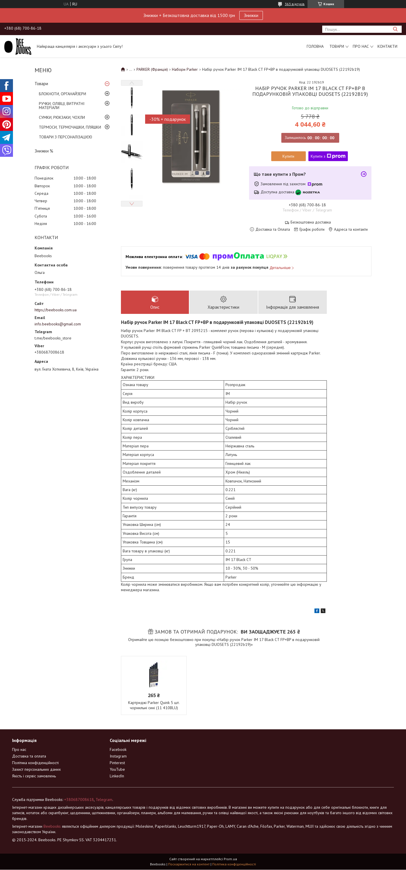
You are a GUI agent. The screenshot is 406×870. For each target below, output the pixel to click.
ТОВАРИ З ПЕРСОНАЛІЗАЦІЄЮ (65, 137)
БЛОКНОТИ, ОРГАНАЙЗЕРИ (62, 93)
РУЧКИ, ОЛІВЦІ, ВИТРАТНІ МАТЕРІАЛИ (61, 105)
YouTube (117, 769)
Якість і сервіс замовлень (34, 776)
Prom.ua (230, 859)
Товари (336, 46)
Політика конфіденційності (35, 762)
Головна (315, 46)
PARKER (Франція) (152, 69)
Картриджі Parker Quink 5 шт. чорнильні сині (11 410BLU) (154, 705)
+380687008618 (79, 799)
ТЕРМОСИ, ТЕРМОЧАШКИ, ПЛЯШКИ (70, 127)
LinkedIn (117, 776)
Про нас (361, 46)
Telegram (104, 799)
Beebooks (52, 826)
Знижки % (44, 151)
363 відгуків (295, 4)
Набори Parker (185, 69)
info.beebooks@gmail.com (58, 324)
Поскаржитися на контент (189, 864)
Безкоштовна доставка (311, 222)
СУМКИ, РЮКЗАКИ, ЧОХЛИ (62, 117)
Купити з (328, 156)
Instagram (118, 756)
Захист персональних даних (36, 769)
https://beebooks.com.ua (56, 309)
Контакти (387, 46)
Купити (288, 156)
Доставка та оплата (29, 756)
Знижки (251, 15)
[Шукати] (395, 29)
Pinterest (117, 762)
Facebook (118, 749)
